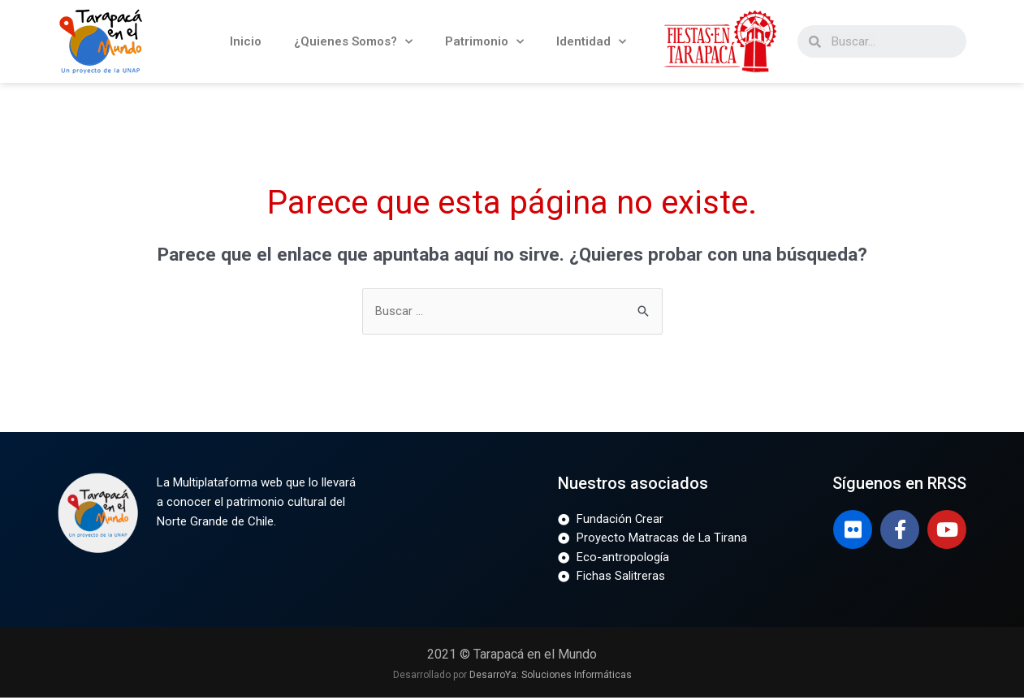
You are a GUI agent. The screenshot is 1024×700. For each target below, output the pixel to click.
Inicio (245, 41)
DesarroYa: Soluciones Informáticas (550, 677)
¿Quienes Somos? (353, 41)
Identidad (591, 41)
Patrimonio (484, 41)
